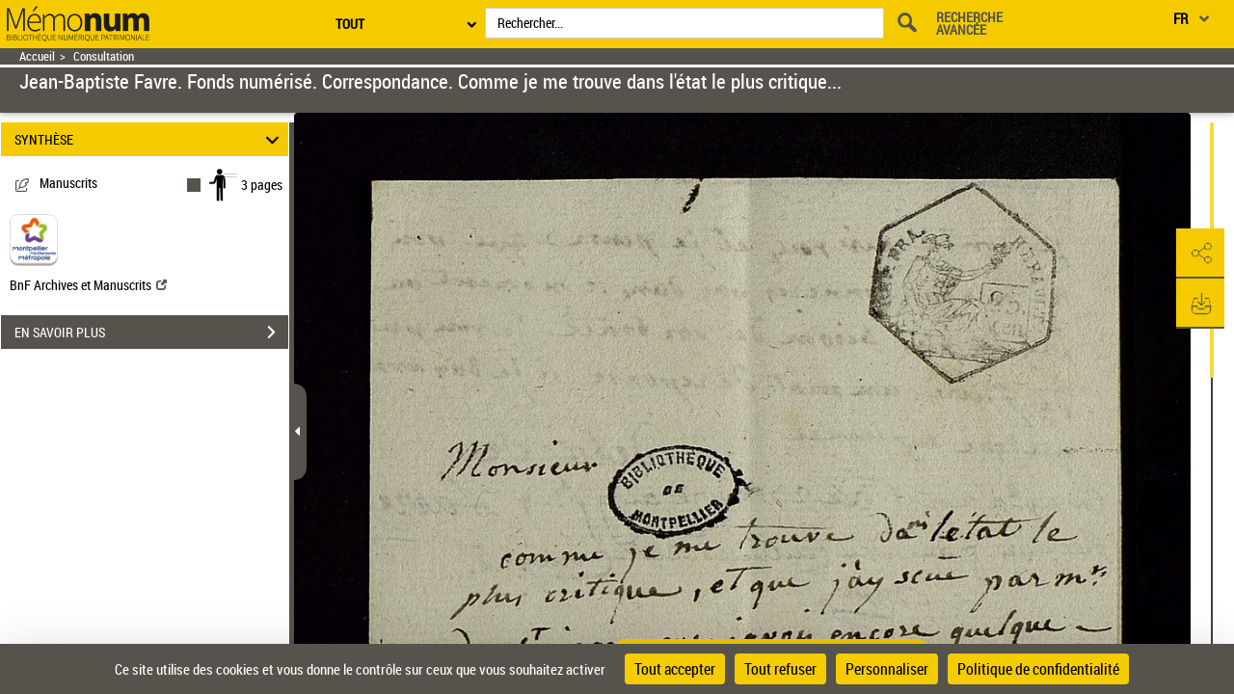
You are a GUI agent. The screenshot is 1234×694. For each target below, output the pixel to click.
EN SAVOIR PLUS (151, 332)
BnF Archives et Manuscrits (88, 285)
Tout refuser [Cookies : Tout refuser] (780, 669)
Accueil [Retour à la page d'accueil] (37, 56)
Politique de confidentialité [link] (1038, 669)
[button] (1200, 253)
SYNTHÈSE (149, 139)
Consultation (103, 56)
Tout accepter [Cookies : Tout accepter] (674, 669)
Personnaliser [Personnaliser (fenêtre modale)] (886, 669)
